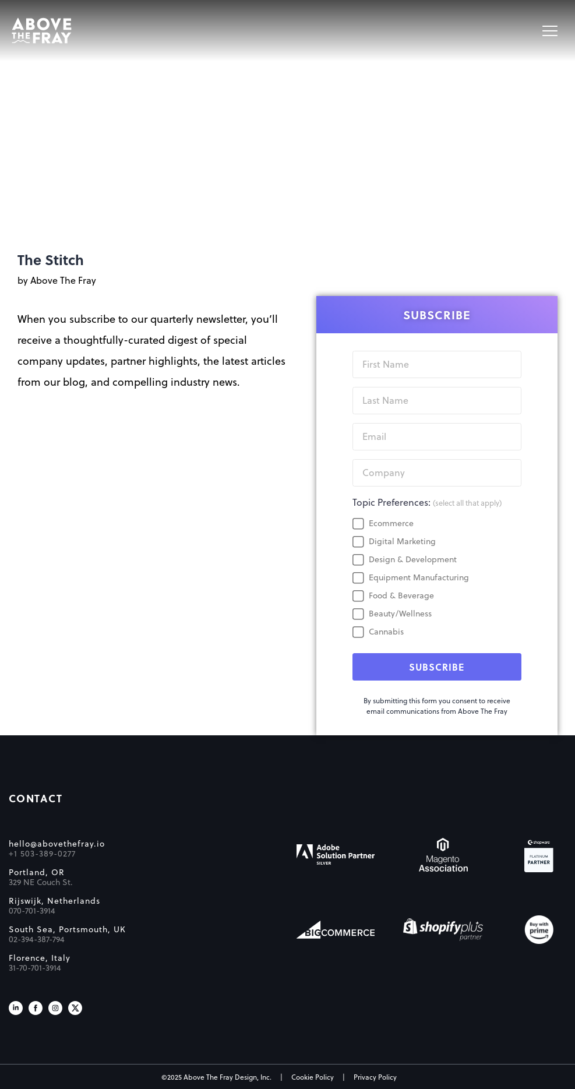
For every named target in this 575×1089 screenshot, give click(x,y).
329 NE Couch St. (41, 882)
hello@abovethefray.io (57, 844)
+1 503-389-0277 (42, 854)
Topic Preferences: (427, 502)
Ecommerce (391, 523)
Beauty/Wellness (400, 613)
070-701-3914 (32, 911)
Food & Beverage (401, 595)
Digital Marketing (402, 541)
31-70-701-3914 (35, 968)
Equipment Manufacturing (419, 577)
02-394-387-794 (37, 939)
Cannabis (386, 631)
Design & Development (413, 559)
